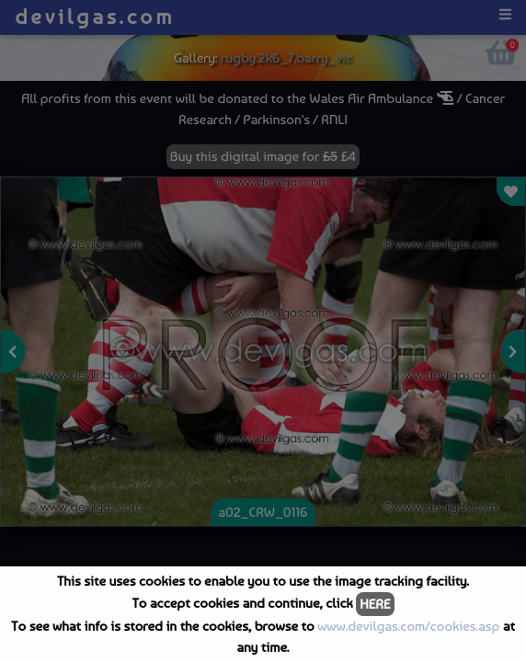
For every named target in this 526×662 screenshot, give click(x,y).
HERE (375, 604)
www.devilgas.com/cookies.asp (408, 626)
